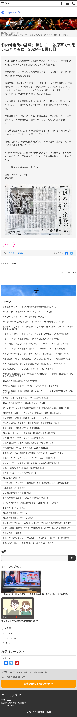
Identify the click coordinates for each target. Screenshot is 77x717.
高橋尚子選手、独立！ (12, 533)
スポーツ (15, 33)
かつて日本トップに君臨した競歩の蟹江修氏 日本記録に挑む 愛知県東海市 (36, 483)
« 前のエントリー (8, 263)
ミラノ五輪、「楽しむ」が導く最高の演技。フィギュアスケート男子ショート (36, 344)
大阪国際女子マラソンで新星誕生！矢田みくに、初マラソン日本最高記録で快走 (36, 359)
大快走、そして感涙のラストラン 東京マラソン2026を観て (28, 312)
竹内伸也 (12, 253)
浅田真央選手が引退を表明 (14, 488)
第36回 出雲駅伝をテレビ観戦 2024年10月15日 (23, 468)
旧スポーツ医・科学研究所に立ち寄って (20, 473)
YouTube (6, 643)
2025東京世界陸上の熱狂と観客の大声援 (20, 381)
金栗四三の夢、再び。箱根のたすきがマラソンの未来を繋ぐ (28, 369)
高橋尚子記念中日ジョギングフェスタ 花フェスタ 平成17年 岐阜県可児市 (36, 538)
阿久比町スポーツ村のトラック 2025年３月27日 (24, 438)
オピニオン (7, 633)
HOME (4, 33)
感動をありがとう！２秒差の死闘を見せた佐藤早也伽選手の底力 (30, 307)
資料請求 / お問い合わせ (38, 683)
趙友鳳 (20, 253)
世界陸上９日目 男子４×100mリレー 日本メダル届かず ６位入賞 (30, 386)
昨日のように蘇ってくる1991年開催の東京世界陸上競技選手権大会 (31, 423)
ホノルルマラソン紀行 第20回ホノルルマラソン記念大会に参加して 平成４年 (37, 523)
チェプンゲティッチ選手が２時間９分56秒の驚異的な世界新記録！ (31, 463)
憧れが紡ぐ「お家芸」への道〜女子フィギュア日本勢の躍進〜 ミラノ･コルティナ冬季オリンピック (38, 327)
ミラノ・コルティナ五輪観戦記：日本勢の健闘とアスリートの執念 (31, 339)
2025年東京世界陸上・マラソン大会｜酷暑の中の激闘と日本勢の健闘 (32, 413)
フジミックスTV (9, 638)
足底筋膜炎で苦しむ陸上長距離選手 (18, 493)
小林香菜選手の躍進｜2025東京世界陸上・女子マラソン (26, 418)
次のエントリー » (68, 272)
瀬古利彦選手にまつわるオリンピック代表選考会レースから (28, 543)
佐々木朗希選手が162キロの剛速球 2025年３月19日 (25, 448)
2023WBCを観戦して (11, 478)
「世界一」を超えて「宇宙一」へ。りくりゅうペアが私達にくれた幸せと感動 (36, 334)
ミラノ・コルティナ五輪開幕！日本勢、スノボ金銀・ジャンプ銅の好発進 (34, 349)
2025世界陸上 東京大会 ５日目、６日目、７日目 (24, 403)
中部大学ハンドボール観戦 (14, 508)
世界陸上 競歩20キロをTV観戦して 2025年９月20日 (25, 398)
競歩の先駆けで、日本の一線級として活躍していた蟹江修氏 (28, 443)
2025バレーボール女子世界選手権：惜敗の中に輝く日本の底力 (29, 433)
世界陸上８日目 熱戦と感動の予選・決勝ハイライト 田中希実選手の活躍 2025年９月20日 (38, 392)
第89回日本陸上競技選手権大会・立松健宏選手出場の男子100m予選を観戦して (37, 528)
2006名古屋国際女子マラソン (15, 513)
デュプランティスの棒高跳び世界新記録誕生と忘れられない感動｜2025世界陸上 (37, 408)
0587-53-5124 (15, 677)
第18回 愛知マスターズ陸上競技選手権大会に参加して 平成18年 (30, 503)
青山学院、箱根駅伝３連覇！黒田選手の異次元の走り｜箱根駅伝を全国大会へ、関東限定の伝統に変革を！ (38, 375)
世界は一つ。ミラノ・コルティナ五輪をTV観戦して (24, 317)
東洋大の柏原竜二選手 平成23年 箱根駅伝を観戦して (26, 498)
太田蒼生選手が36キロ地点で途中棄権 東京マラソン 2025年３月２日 (33, 453)
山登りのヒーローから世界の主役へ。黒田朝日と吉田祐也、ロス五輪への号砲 (36, 354)
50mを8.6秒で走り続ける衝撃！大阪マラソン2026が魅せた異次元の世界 (33, 322)
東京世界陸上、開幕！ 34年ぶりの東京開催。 (22, 428)
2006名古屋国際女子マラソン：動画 (18, 518)
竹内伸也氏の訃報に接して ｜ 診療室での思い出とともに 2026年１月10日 (36, 35)
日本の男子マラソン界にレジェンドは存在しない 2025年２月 (29, 458)
